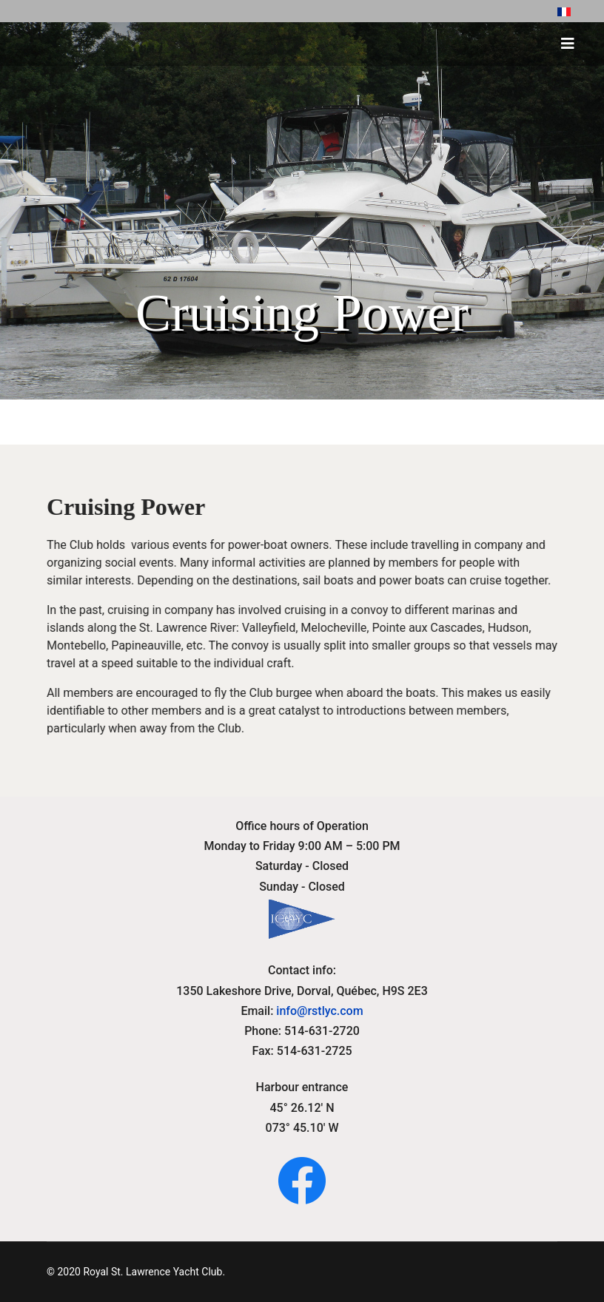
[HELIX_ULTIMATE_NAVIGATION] (567, 43)
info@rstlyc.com (319, 1011)
